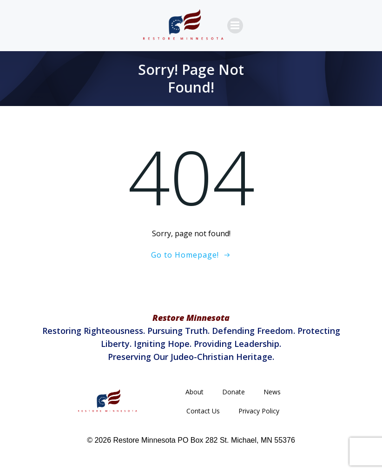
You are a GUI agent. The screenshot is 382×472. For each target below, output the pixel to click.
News (272, 391)
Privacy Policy (258, 410)
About (194, 391)
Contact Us (203, 410)
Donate (233, 391)
